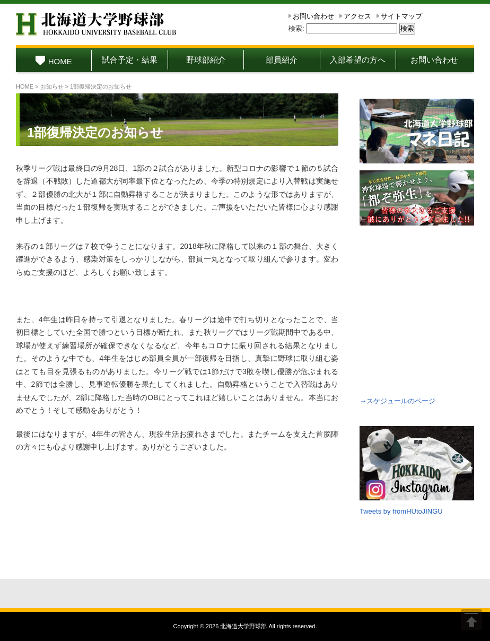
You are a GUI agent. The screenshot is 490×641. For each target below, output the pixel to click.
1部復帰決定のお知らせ (95, 132)
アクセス (357, 16)
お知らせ (52, 86)
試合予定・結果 (130, 59)
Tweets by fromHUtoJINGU (401, 511)
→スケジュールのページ (397, 401)
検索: (296, 28)
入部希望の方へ (358, 59)
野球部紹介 (206, 59)
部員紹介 (282, 59)
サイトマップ (401, 16)
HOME (54, 61)
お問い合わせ (313, 16)
